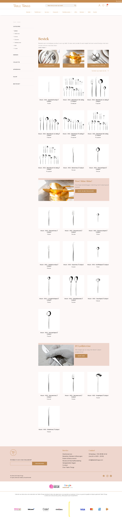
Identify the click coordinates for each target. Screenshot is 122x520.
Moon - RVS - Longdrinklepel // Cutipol (49, 299)
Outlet (95, 12)
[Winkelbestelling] (95, 70)
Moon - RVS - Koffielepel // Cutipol (98, 264)
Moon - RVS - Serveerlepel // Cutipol (49, 333)
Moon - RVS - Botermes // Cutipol (73, 168)
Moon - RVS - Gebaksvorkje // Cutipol (49, 265)
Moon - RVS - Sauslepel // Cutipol (98, 298)
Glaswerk (56, 12)
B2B (89, 12)
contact (65, 465)
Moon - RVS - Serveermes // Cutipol (48, 396)
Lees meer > (42, 47)
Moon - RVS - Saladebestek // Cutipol (73, 299)
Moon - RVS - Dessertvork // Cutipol (73, 231)
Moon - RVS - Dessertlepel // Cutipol (98, 168)
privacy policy (57, 495)
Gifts (75, 12)
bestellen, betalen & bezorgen (72, 456)
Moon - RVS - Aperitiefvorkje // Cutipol (49, 100)
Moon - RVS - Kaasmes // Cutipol (73, 264)
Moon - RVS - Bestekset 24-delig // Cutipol (98, 100)
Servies (47, 12)
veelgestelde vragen (69, 463)
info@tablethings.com (96, 460)
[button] (49, 87)
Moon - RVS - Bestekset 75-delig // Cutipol (73, 134)
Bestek (29, 12)
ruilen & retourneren (70, 458)
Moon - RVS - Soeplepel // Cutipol (98, 395)
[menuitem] (29, 12)
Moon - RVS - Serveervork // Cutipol (73, 396)
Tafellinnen (38, 12)
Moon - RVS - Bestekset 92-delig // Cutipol (49, 168)
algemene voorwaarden (62, 494)
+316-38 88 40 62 (101, 454)
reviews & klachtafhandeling (72, 461)
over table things (68, 467)
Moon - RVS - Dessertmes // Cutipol (49, 231)
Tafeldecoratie (67, 12)
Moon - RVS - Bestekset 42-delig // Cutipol (49, 134)
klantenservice (67, 454)
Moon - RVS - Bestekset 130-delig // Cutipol (73, 100)
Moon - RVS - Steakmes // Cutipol (49, 429)
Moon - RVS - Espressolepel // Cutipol (98, 231)
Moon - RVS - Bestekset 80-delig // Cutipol (98, 134)
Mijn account (99, 5)
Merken (82, 12)
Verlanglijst (103, 5)
